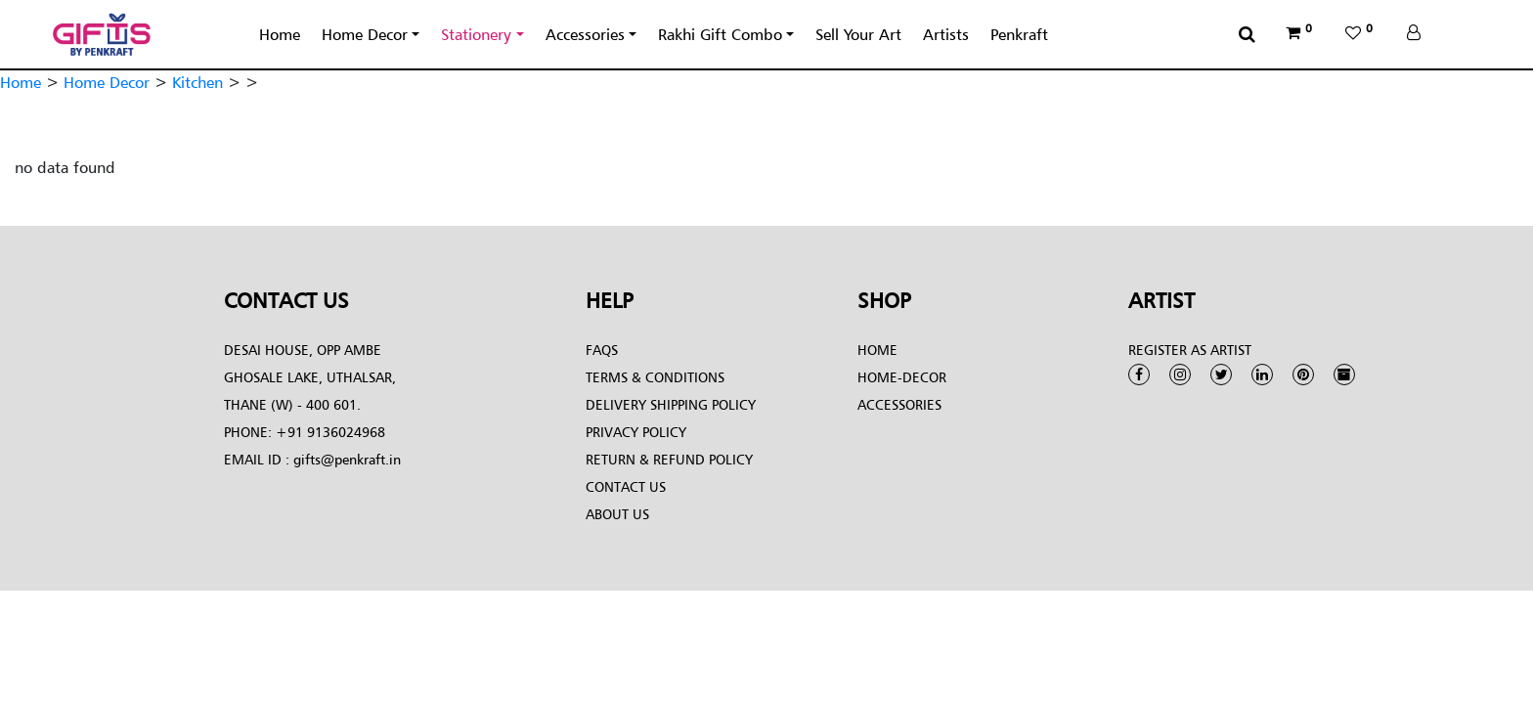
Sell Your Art (858, 34)
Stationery (476, 34)
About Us (617, 514)
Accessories (585, 34)
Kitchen (197, 82)
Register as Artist (1189, 349)
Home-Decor (901, 377)
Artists (946, 34)
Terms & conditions (655, 377)
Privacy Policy (636, 431)
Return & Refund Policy (669, 459)
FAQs (602, 349)
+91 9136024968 (328, 431)
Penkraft (1019, 34)
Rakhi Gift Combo (720, 34)
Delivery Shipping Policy (671, 404)
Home (279, 34)
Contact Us (626, 486)
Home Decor (365, 34)
